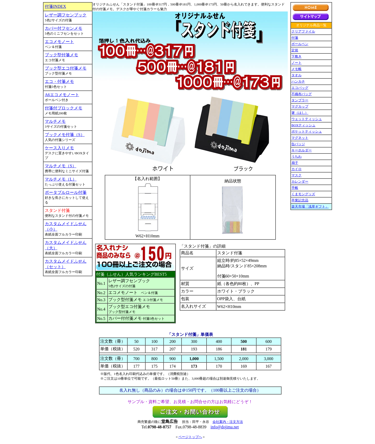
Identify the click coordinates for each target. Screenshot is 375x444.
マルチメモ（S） (60, 166)
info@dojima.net (225, 427)
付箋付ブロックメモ (63, 108)
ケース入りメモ (59, 148)
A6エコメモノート (62, 94)
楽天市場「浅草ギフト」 (310, 206)
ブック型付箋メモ (61, 55)
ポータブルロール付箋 (65, 192)
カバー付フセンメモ (63, 28)
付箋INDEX (55, 6)
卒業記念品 (299, 200)
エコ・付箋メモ (59, 81)
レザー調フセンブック (65, 15)
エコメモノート (59, 41)
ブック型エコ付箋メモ (65, 68)
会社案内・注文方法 (228, 422)
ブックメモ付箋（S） (65, 134)
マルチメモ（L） (61, 179)
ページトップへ (190, 437)
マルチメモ (55, 121)
